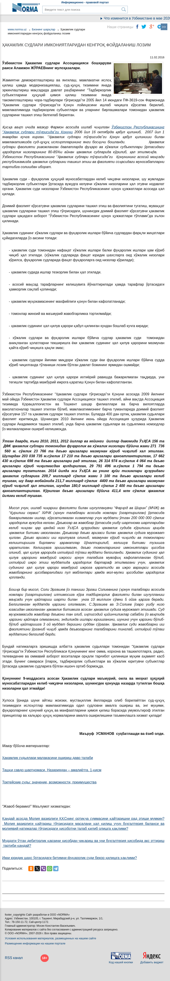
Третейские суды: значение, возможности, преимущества (49, 782)
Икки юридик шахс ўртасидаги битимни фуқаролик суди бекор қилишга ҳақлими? (69, 858)
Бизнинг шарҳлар (43, 29)
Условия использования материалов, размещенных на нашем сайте (50, 938)
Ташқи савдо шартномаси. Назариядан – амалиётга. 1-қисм (51, 770)
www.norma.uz (17, 29)
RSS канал (14, 958)
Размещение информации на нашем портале (35, 943)
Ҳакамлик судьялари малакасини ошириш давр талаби (47, 758)
